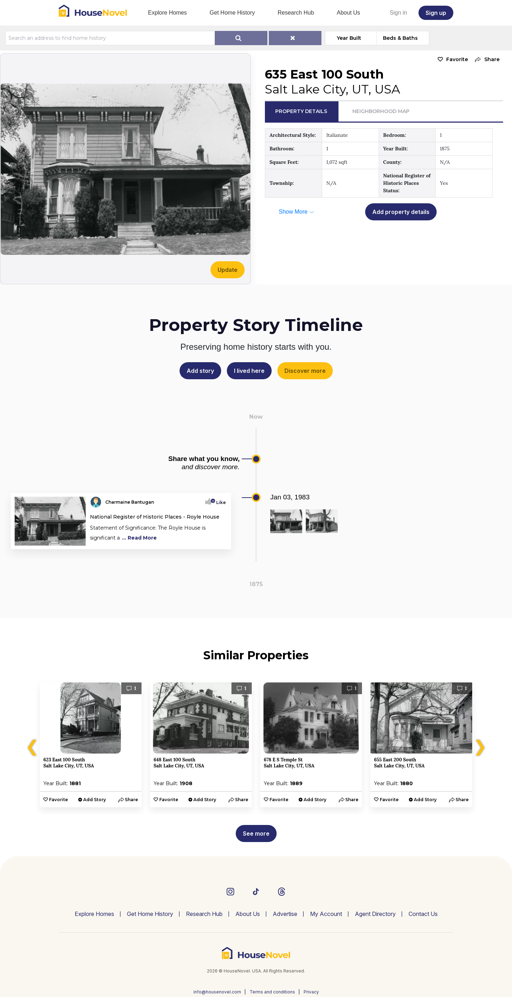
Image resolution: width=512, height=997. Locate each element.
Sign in (398, 13)
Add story (200, 370)
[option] (91, 744)
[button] (485, 59)
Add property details (401, 211)
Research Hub (296, 13)
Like (219, 502)
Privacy (311, 992)
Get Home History (232, 13)
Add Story (94, 799)
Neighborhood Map (381, 111)
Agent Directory (375, 913)
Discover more (305, 370)
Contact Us (423, 913)
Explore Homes (167, 13)
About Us (348, 13)
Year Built (349, 38)
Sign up (436, 12)
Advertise (285, 913)
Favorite (457, 59)
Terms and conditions (272, 992)
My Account (326, 913)
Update (228, 269)
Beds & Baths (400, 38)
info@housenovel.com (217, 992)
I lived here (249, 370)
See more (256, 833)
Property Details (301, 111)
